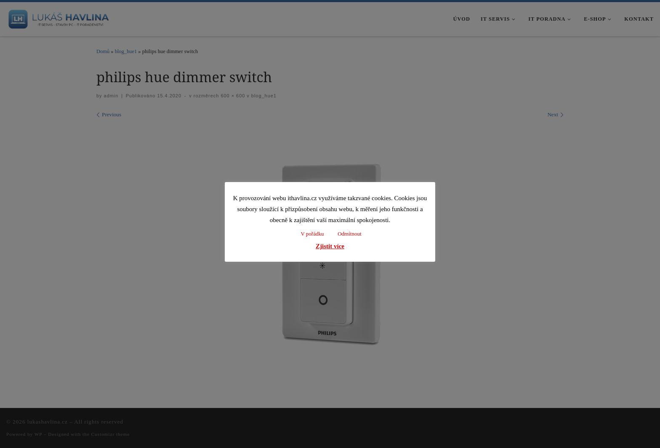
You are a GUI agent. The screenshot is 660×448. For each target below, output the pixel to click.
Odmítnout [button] (349, 234)
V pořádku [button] (312, 234)
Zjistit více (330, 246)
